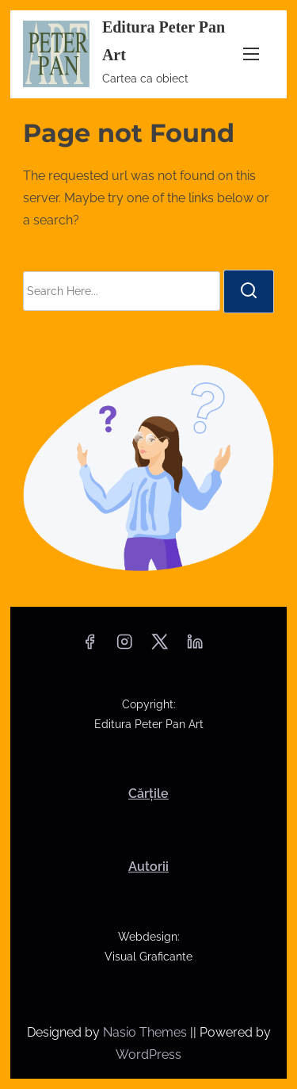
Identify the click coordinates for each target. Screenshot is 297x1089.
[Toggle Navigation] (251, 53)
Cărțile (148, 793)
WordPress (148, 1054)
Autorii (148, 866)
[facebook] (89, 646)
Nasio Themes (146, 1032)
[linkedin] (195, 646)
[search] (248, 291)
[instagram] (124, 646)
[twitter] (159, 646)
